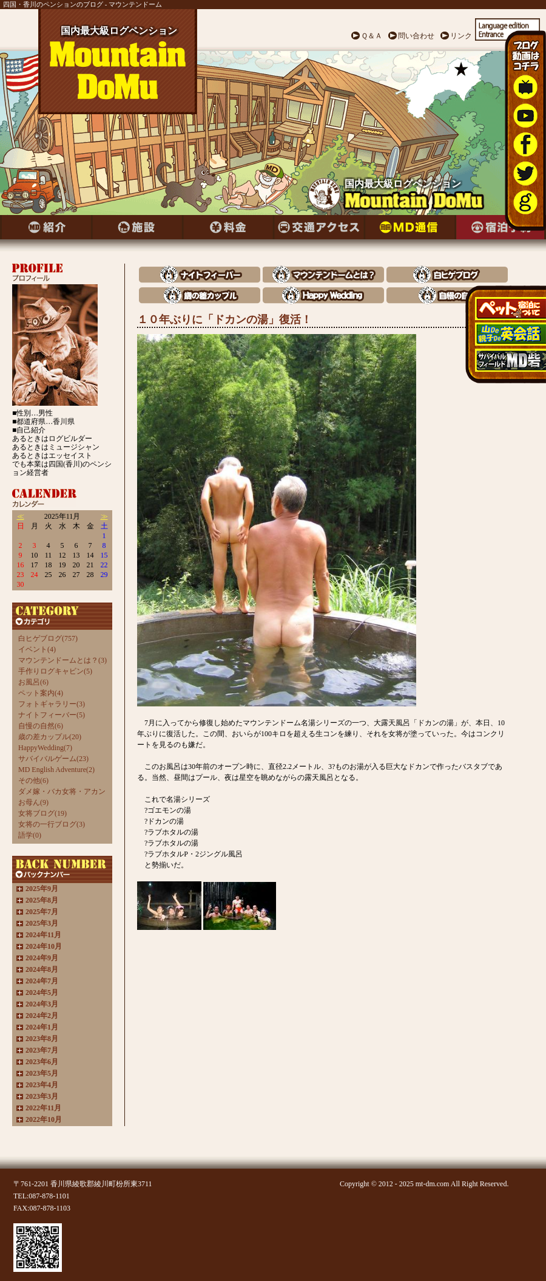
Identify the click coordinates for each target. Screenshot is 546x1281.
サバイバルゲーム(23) (53, 758)
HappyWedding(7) (45, 747)
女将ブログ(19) (42, 813)
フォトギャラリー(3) (51, 704)
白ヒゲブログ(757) (48, 638)
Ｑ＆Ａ (371, 36)
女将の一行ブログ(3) (51, 824)
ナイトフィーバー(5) (51, 715)
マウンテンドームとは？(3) (62, 660)
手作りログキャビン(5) (55, 671)
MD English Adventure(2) (56, 769)
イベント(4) (37, 649)
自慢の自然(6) (40, 726)
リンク (461, 36)
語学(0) (29, 835)
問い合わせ (416, 36)
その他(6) (33, 780)
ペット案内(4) (40, 693)
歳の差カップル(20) (49, 737)
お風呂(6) (33, 682)
